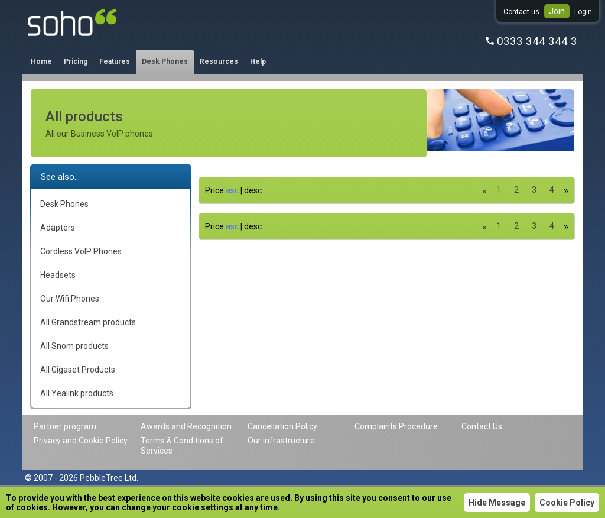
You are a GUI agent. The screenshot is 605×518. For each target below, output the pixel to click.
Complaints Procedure (396, 426)
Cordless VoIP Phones (81, 251)
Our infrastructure (281, 440)
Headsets (58, 275)
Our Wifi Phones (69, 298)
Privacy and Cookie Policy (81, 440)
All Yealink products (76, 393)
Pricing (75, 61)
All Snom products (74, 346)
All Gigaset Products (77, 369)
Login (583, 12)
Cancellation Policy (282, 426)
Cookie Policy (566, 502)
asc (232, 190)
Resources (219, 61)
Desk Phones (165, 61)
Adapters (57, 227)
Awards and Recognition (186, 426)
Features (114, 61)
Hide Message (497, 502)
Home (41, 61)
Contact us (521, 12)
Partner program (65, 426)
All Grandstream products (88, 322)
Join (557, 11)
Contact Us (481, 426)
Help (258, 61)
